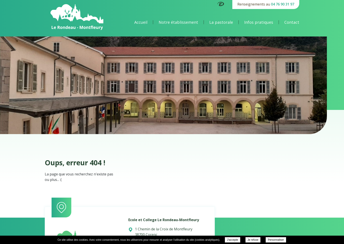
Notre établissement (178, 22)
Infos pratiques (258, 22)
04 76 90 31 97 (282, 4)
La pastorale (221, 22)
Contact (291, 22)
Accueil (140, 22)
